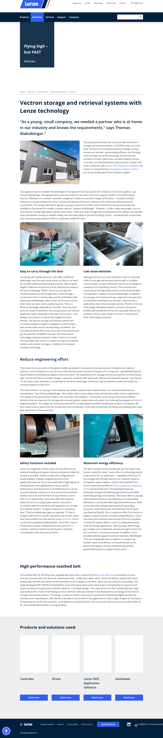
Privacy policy (72, 724)
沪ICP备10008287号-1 (29, 733)
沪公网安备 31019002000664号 (149, 724)
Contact (122, 3)
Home (22, 92)
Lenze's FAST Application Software (122, 165)
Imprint (60, 724)
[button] (6, 731)
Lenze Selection (106, 575)
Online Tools (111, 3)
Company (74, 17)
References (43, 92)
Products (24, 17)
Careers (88, 3)
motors (116, 485)
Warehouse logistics (58, 92)
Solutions (37, 17)
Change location (47, 724)
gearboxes (126, 485)
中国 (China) (137, 3)
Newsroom (77, 3)
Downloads (98, 3)
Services (50, 17)
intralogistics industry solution (124, 169)
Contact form (108, 724)
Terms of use (87, 724)
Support (61, 17)
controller (66, 519)
